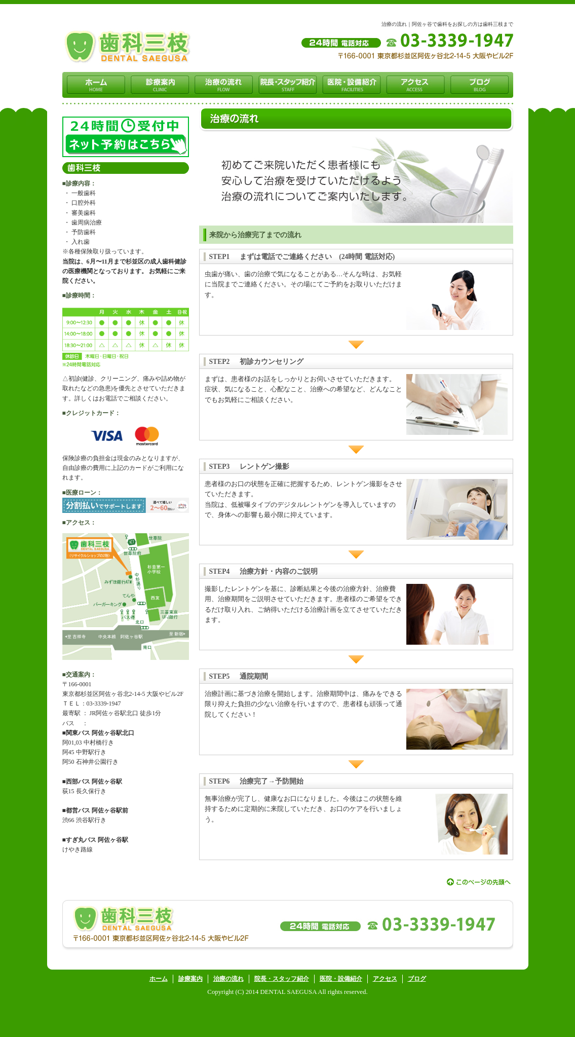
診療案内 (190, 978)
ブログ (417, 978)
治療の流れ (228, 978)
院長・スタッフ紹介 (281, 978)
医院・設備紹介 (341, 978)
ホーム (158, 978)
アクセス (385, 978)
